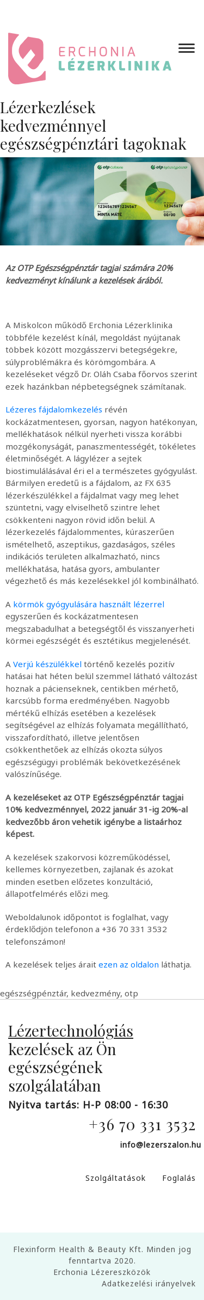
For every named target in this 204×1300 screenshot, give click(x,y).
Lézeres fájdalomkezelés (53, 409)
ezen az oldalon (128, 964)
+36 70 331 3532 (142, 1124)
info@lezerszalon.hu (160, 1144)
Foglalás (179, 1178)
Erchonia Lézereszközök (102, 1272)
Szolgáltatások (115, 1178)
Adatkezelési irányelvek (149, 1283)
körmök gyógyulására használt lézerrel (88, 604)
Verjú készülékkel (47, 663)
